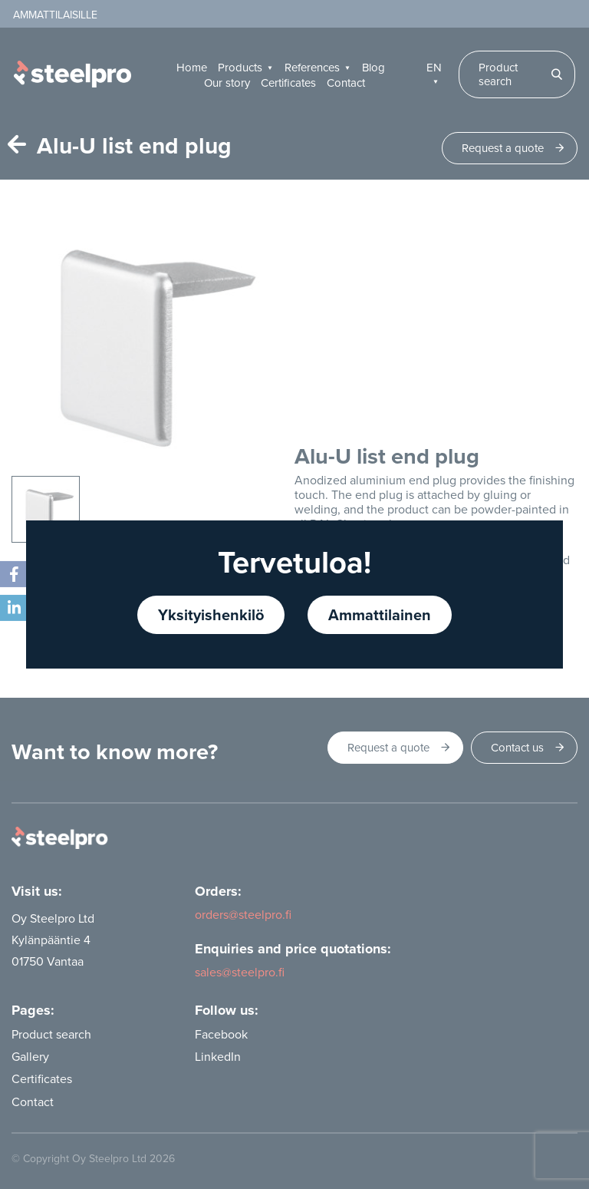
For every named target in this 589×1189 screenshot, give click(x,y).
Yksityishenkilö (211, 614)
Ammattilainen (379, 614)
